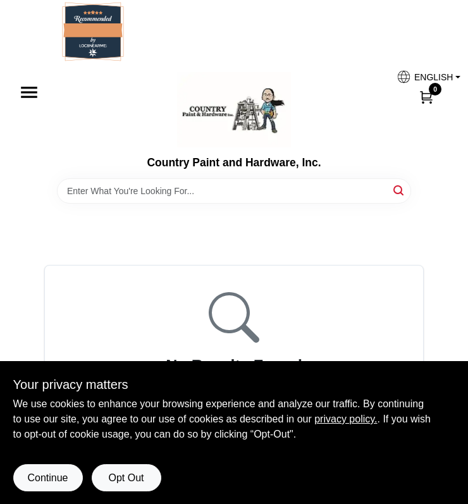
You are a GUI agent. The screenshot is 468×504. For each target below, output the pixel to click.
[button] (424, 76)
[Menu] (29, 92)
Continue (47, 477)
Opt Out (126, 477)
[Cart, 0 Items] (426, 97)
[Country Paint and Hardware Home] (234, 109)
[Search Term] (234, 191)
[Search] (399, 190)
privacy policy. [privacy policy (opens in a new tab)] (345, 419)
